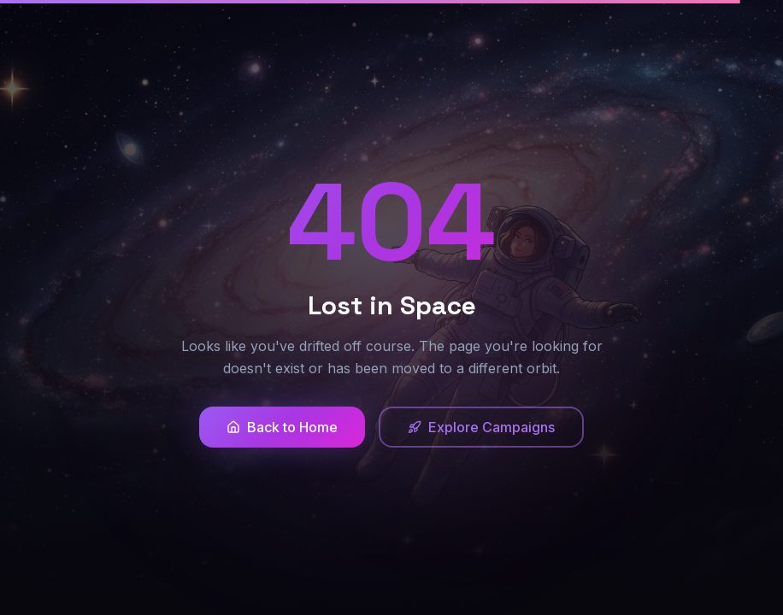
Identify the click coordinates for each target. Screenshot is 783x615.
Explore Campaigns (481, 427)
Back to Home (282, 427)
